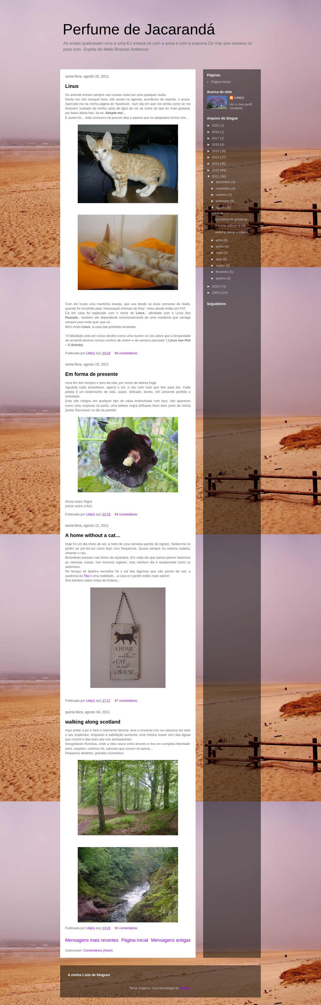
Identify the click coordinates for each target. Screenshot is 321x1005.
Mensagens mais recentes (91, 940)
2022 (216, 125)
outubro (222, 195)
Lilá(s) (239, 97)
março (221, 265)
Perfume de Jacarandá (139, 29)
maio (220, 253)
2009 (216, 292)
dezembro (223, 182)
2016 (216, 144)
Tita (86, 576)
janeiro (221, 278)
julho (220, 240)
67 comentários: (127, 700)
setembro (223, 201)
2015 (216, 151)
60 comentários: (127, 928)
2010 (216, 286)
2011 (216, 176)
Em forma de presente (91, 374)
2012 (216, 170)
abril (219, 259)
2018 (216, 132)
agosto (221, 207)
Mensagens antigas (171, 940)
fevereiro (222, 272)
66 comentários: (127, 353)
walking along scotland (92, 722)
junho (220, 246)
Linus (71, 86)
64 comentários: (127, 514)
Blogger (185, 988)
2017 (216, 138)
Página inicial (134, 940)
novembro (223, 188)
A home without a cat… (92, 535)
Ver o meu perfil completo (240, 106)
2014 (216, 157)
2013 (216, 163)
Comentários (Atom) (98, 950)
